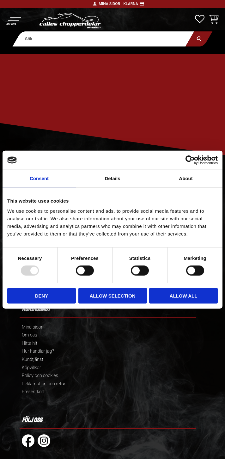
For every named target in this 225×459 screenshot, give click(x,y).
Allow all (184, 295)
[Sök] (198, 38)
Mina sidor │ (111, 4)
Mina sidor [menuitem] (32, 327)
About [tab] (185, 178)
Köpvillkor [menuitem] (31, 367)
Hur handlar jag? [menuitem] (38, 351)
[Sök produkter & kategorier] (103, 38)
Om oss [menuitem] (29, 335)
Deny (41, 295)
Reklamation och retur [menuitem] (43, 384)
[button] (13, 20)
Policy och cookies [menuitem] (40, 375)
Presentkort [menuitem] (33, 391)
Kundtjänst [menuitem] (32, 359)
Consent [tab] (39, 178)
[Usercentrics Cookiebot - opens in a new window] (190, 160)
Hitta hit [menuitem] (29, 343)
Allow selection (113, 295)
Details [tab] (112, 178)
